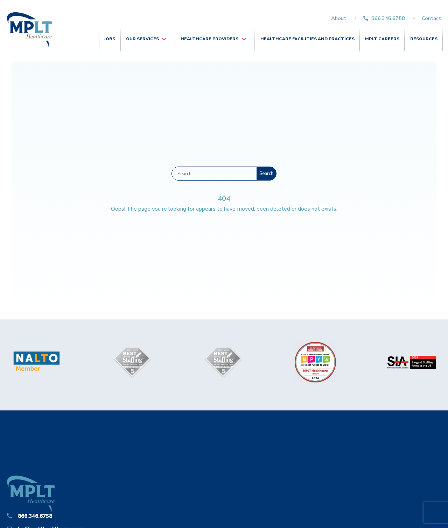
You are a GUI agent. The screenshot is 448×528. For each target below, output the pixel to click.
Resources (424, 39)
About (338, 18)
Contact (431, 18)
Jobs (109, 39)
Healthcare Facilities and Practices (307, 39)
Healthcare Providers (209, 39)
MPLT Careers (382, 39)
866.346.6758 (388, 18)
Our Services (142, 39)
